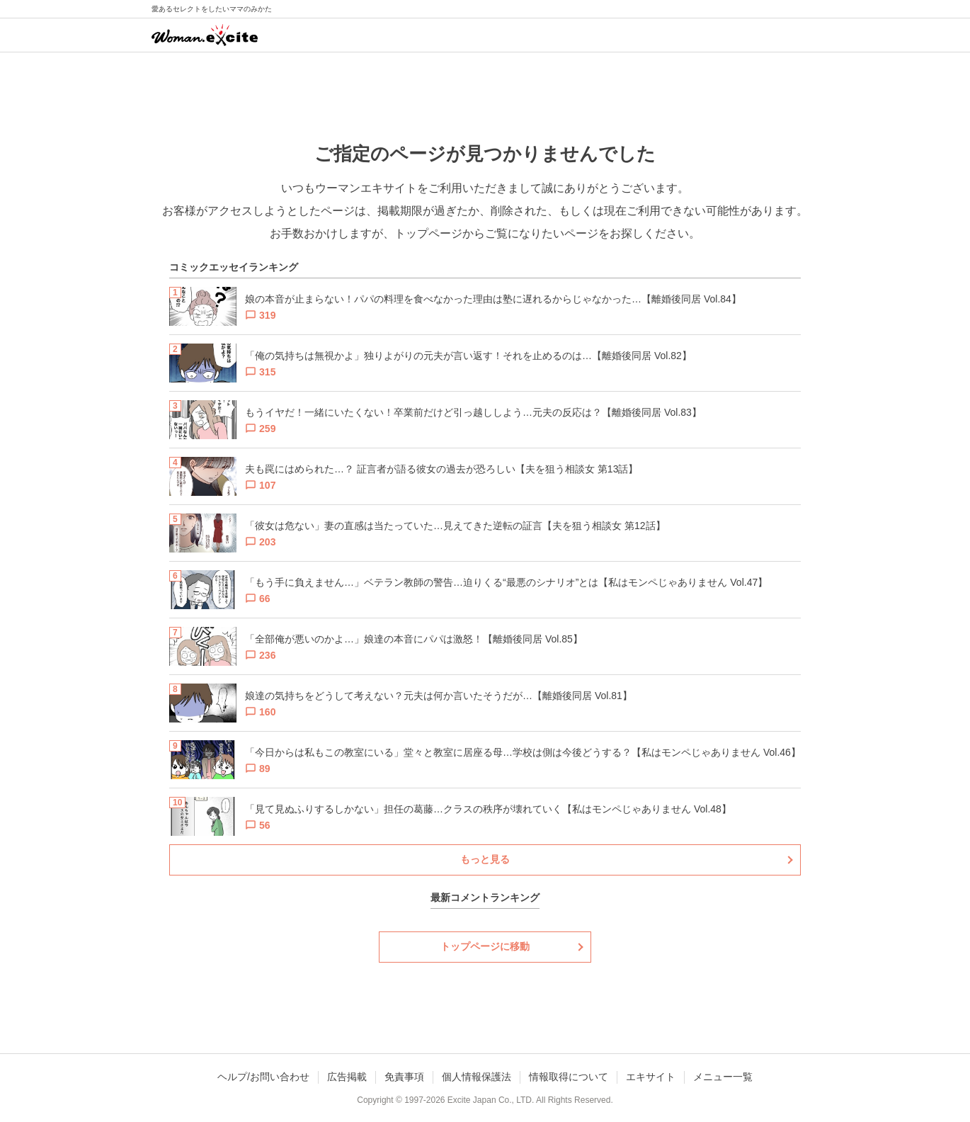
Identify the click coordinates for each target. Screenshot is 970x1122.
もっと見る (485, 859)
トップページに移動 (485, 946)
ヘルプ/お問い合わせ (263, 1076)
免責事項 (404, 1076)
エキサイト (650, 1076)
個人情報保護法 (476, 1076)
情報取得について (568, 1076)
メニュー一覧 (723, 1076)
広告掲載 (347, 1076)
